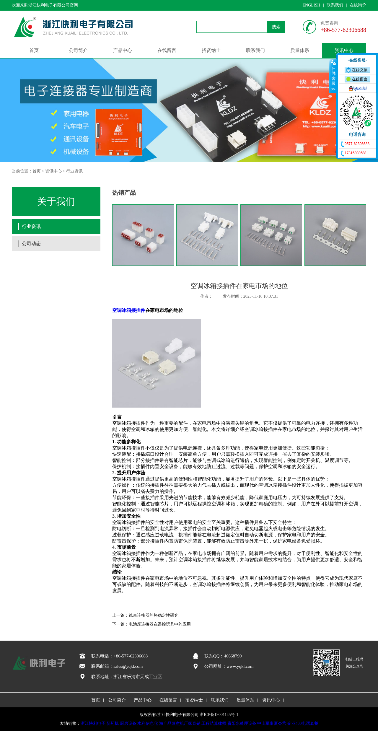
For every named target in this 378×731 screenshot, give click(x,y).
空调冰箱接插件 (128, 310)
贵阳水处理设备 (241, 723)
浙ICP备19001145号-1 (219, 714)
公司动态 (31, 243)
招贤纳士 (211, 50)
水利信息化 (147, 723)
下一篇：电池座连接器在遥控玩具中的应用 (151, 624)
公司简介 (78, 50)
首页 (34, 50)
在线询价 (358, 5)
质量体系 (299, 50)
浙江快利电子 (93, 723)
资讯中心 (344, 50)
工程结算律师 (213, 723)
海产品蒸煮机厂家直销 (180, 723)
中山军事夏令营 (271, 723)
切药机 (112, 723)
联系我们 (335, 5)
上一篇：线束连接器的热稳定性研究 (145, 615)
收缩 (333, 75)
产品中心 (122, 50)
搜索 (276, 27)
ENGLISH (311, 5)
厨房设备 (128, 723)
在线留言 (166, 50)
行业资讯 (74, 171)
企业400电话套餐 (302, 723)
